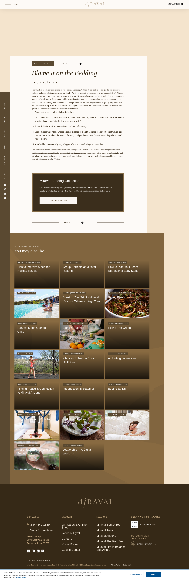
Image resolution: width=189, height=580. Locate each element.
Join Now (148, 525)
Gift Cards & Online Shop (74, 526)
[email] (89, 64)
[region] (94, 574)
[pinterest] (80, 64)
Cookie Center (71, 549)
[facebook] (72, 64)
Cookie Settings (136, 574)
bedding (43, 145)
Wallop (130, 565)
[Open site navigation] (11, 4)
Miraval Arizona (106, 535)
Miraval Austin (105, 530)
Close (153, 574)
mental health (53, 153)
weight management (39, 153)
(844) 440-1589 (40, 524)
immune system (80, 153)
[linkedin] (76, 64)
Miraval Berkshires (108, 524)
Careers (67, 538)
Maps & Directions (41, 530)
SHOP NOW (60, 203)
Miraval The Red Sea (110, 541)
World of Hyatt (71, 533)
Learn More (147, 544)
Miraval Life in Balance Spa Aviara (110, 548)
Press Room (70, 544)
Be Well (37, 64)
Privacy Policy (115, 565)
